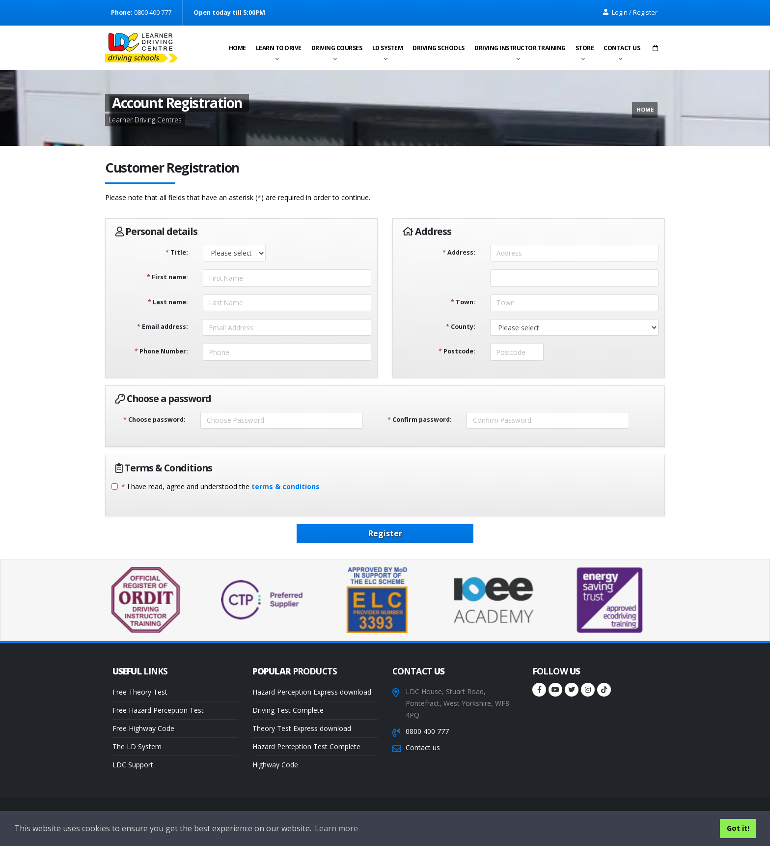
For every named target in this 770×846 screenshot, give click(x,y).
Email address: (162, 326)
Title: (176, 252)
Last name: (168, 302)
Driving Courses (336, 48)
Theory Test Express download (301, 728)
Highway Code (275, 764)
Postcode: (457, 351)
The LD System (137, 746)
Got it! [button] (738, 828)
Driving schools (438, 48)
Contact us (622, 48)
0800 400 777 (427, 731)
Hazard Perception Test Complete (306, 746)
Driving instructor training (520, 48)
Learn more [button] (336, 828)
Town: (463, 302)
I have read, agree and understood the (220, 486)
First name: (167, 277)
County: (460, 326)
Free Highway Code (143, 728)
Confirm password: (419, 419)
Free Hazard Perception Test (158, 710)
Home (237, 48)
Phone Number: (161, 351)
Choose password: (154, 419)
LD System (387, 48)
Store (585, 48)
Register (385, 533)
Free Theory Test (139, 692)
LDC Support (132, 764)
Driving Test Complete (288, 710)
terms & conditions (285, 486)
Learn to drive (279, 48)
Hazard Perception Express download (311, 692)
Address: (458, 252)
